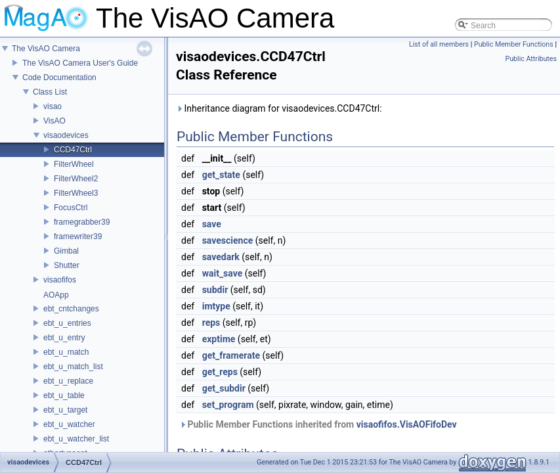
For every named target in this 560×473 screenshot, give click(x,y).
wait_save (222, 273)
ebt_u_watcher (69, 424)
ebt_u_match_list (73, 366)
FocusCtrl (70, 207)
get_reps (220, 372)
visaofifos (59, 279)
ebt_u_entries (67, 323)
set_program (228, 404)
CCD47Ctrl (73, 149)
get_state (221, 174)
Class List (50, 92)
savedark (221, 257)
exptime (219, 339)
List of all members (439, 44)
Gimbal (66, 251)
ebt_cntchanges (71, 308)
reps (211, 322)
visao (52, 106)
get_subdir (224, 388)
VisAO (54, 120)
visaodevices (66, 135)
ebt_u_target (65, 410)
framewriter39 (78, 236)
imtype (216, 306)
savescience (227, 240)
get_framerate (231, 355)
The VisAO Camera (46, 48)
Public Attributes (531, 59)
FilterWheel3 (76, 193)
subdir (215, 289)
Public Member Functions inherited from (318, 424)
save (211, 224)
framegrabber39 (82, 222)
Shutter (66, 265)
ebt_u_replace (68, 381)
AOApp (56, 295)
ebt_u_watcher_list (76, 438)
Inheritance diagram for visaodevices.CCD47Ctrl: (279, 108)
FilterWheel (74, 164)
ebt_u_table (64, 395)
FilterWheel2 (76, 178)
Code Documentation (59, 77)
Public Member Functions (513, 44)
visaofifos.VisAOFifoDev (406, 424)
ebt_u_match (66, 352)
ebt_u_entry (64, 337)
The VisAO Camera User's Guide (80, 63)
